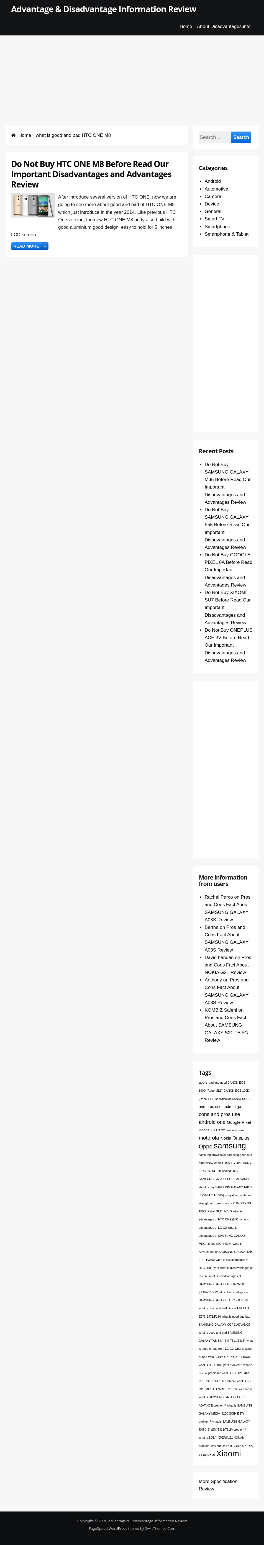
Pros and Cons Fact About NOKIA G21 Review (228, 965)
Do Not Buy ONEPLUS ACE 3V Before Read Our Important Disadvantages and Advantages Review (229, 645)
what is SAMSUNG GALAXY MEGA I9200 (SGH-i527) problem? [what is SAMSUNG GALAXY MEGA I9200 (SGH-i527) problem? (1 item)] (225, 1413)
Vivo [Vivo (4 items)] (228, 1211)
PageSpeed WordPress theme (114, 1528)
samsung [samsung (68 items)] (230, 1145)
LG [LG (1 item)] (213, 1130)
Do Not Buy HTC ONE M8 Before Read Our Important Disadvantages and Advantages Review (91, 174)
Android (213, 181)
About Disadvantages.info (224, 26)
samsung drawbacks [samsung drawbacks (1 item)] (212, 1154)
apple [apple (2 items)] (203, 1082)
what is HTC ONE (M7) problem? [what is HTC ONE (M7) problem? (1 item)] (220, 1365)
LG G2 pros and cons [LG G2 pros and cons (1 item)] (230, 1130)
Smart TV (214, 219)
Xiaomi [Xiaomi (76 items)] (228, 1453)
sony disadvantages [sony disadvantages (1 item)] (238, 1195)
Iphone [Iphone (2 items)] (204, 1130)
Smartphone (217, 226)
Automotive (216, 189)
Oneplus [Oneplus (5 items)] (241, 1137)
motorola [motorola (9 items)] (209, 1138)
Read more (30, 246)
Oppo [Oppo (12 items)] (205, 1146)
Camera (213, 196)
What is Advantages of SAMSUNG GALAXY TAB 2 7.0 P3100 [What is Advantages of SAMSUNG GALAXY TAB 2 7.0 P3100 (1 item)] (225, 1251)
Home (186, 26)
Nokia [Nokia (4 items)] (226, 1138)
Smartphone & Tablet (226, 234)
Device (212, 204)
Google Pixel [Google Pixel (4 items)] (239, 1122)
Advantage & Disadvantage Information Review (103, 9)
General (213, 211)
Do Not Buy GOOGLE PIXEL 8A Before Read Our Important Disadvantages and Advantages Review (228, 570)
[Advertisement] (132, 74)
